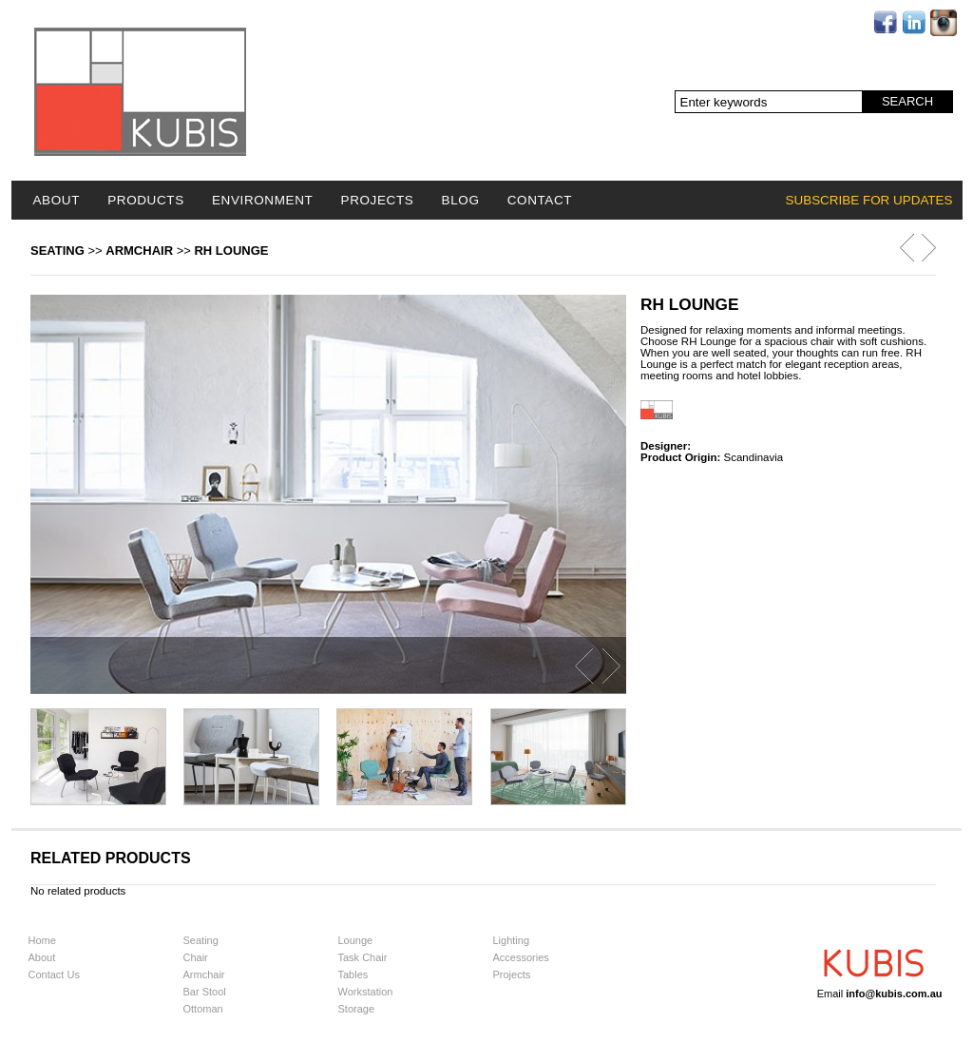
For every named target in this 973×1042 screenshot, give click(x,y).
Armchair (139, 250)
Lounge (355, 940)
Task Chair (363, 957)
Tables (353, 974)
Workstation (365, 991)
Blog (461, 200)
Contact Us (54, 974)
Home (42, 940)
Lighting (511, 940)
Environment (262, 200)
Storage (356, 1008)
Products (145, 200)
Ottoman (203, 1008)
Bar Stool (204, 991)
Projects (377, 200)
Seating (57, 250)
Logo (140, 92)
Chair (195, 957)
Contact (539, 200)
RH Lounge (231, 250)
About (57, 200)
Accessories (521, 957)
